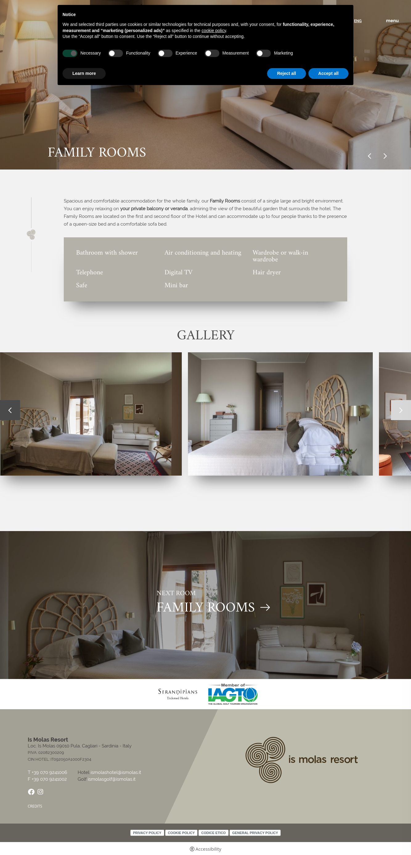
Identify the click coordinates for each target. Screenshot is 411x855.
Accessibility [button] (209, 849)
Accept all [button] (328, 73)
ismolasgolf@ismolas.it (112, 779)
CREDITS (35, 806)
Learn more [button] (84, 73)
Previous (369, 156)
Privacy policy (147, 833)
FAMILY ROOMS (206, 609)
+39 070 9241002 (49, 779)
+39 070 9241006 (50, 772)
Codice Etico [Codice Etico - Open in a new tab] (213, 833)
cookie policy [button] (213, 30)
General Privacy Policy (255, 833)
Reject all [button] (286, 73)
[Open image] (280, 414)
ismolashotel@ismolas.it (116, 772)
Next (385, 156)
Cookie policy (181, 833)
